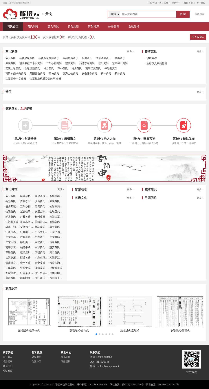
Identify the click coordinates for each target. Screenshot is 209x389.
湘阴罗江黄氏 (57, 257)
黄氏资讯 (53, 26)
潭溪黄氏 (11, 63)
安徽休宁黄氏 (89, 73)
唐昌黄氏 (11, 278)
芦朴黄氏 (63, 68)
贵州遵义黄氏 (13, 262)
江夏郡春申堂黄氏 (16, 78)
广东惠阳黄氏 (42, 257)
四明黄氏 (40, 252)
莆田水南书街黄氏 (16, 73)
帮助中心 (176, 3)
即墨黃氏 (11, 252)
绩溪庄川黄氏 (28, 252)
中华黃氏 (25, 267)
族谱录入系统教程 (156, 63)
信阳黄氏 (103, 63)
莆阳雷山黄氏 (37, 73)
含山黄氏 (120, 58)
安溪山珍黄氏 (13, 68)
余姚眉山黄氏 (70, 58)
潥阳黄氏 (40, 267)
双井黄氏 (120, 73)
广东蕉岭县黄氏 (29, 237)
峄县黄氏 (49, 68)
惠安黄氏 (55, 247)
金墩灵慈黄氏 (32, 68)
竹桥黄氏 (55, 242)
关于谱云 (7, 357)
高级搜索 (199, 14)
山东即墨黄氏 (28, 278)
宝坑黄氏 (40, 242)
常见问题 (65, 357)
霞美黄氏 (70, 63)
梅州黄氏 (77, 68)
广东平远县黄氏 (58, 232)
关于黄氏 (201, 3)
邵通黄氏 (25, 257)
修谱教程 (113, 26)
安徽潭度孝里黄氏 (16, 272)
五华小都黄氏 (54, 63)
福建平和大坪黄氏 (30, 247)
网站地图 (7, 370)
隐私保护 (36, 357)
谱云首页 (163, 3)
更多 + (130, 51)
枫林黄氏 (106, 73)
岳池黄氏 (87, 58)
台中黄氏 (40, 262)
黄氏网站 (32, 26)
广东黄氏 (40, 237)
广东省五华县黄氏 (45, 232)
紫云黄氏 (11, 58)
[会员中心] (152, 3)
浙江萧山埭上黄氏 (45, 278)
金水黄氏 (25, 262)
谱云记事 (7, 361)
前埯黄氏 (54, 73)
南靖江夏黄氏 (93, 68)
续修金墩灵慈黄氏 (48, 58)
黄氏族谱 (73, 26)
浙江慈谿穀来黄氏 (45, 272)
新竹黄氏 (55, 252)
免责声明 (36, 361)
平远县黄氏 (110, 68)
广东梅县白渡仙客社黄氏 (20, 237)
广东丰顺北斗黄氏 (60, 237)
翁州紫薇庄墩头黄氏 (31, 63)
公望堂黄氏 (56, 267)
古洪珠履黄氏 (13, 257)
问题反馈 (65, 361)
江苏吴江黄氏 (28, 272)
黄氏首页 (188, 3)
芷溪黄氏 (11, 267)
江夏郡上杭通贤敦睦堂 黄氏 (45, 78)
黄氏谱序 (93, 26)
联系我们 (7, 366)
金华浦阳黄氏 (57, 272)
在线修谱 (133, 26)
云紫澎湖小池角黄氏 (61, 262)
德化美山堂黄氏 (29, 242)
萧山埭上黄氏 (57, 278)
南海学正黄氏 (13, 247)
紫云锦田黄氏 (120, 63)
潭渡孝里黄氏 (103, 58)
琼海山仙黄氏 (70, 73)
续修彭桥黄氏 (27, 58)
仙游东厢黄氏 (87, 63)
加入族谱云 (198, 36)
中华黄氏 (40, 247)
